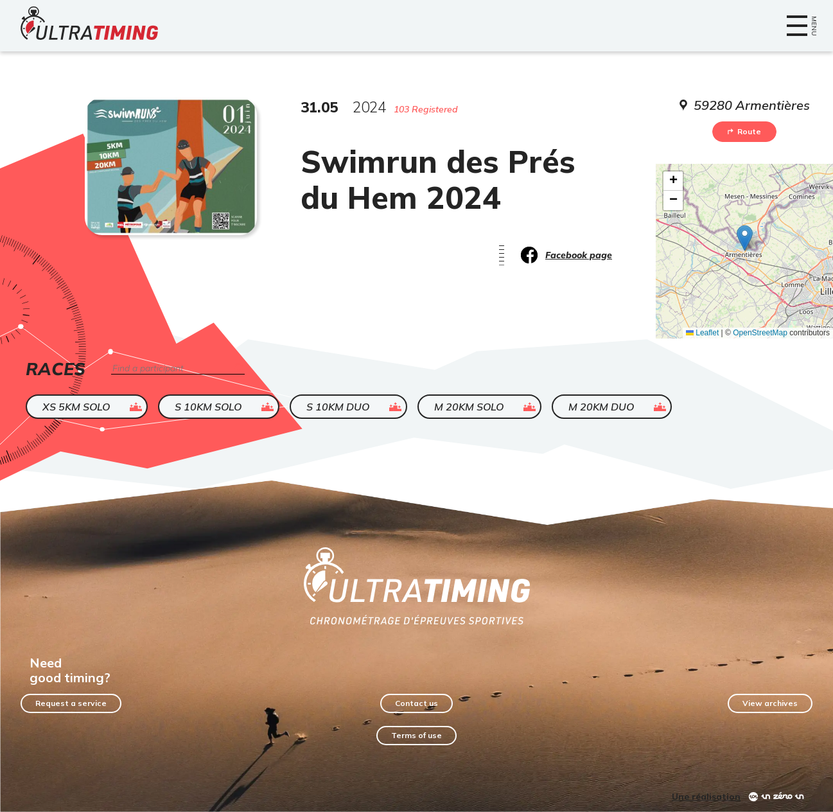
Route (744, 131)
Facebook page (578, 255)
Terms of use (416, 735)
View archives (770, 703)
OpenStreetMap (760, 332)
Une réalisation (706, 796)
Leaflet (702, 332)
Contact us (416, 703)
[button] (745, 238)
